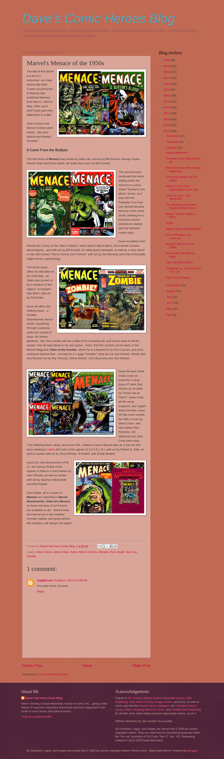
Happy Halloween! (177, 152)
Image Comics (163, 701)
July (169, 297)
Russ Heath (117, 552)
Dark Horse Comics (141, 701)
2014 (166, 131)
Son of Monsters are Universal (178, 236)
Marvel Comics (88, 552)
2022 (166, 83)
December (173, 136)
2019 (166, 101)
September (174, 285)
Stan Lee (131, 552)
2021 (166, 89)
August (171, 291)
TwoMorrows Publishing (186, 709)
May (169, 308)
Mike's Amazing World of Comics (145, 709)
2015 (166, 125)
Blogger (192, 750)
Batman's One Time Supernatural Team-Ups (182, 188)
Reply (40, 591)
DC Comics (135, 698)
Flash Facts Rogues (178, 277)
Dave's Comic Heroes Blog (98, 18)
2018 (166, 107)
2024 (166, 71)
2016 (166, 119)
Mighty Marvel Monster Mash (183, 228)
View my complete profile (36, 716)
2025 (166, 66)
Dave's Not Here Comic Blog (43, 698)
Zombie (31, 556)
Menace (103, 552)
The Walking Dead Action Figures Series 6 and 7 (181, 206)
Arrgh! (169, 223)
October (172, 147)
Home (87, 666)
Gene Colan (61, 552)
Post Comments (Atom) (53, 674)
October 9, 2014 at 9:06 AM (70, 580)
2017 (166, 113)
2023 (166, 77)
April (170, 314)
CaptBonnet (45, 580)
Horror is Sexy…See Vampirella (178, 197)
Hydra (51, 449)
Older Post (141, 666)
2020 (166, 95)
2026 (166, 60)
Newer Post (32, 666)
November (173, 142)
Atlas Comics (44, 552)
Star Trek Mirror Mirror (179, 262)
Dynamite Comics (174, 698)
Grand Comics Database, (154, 705)
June (170, 302)
